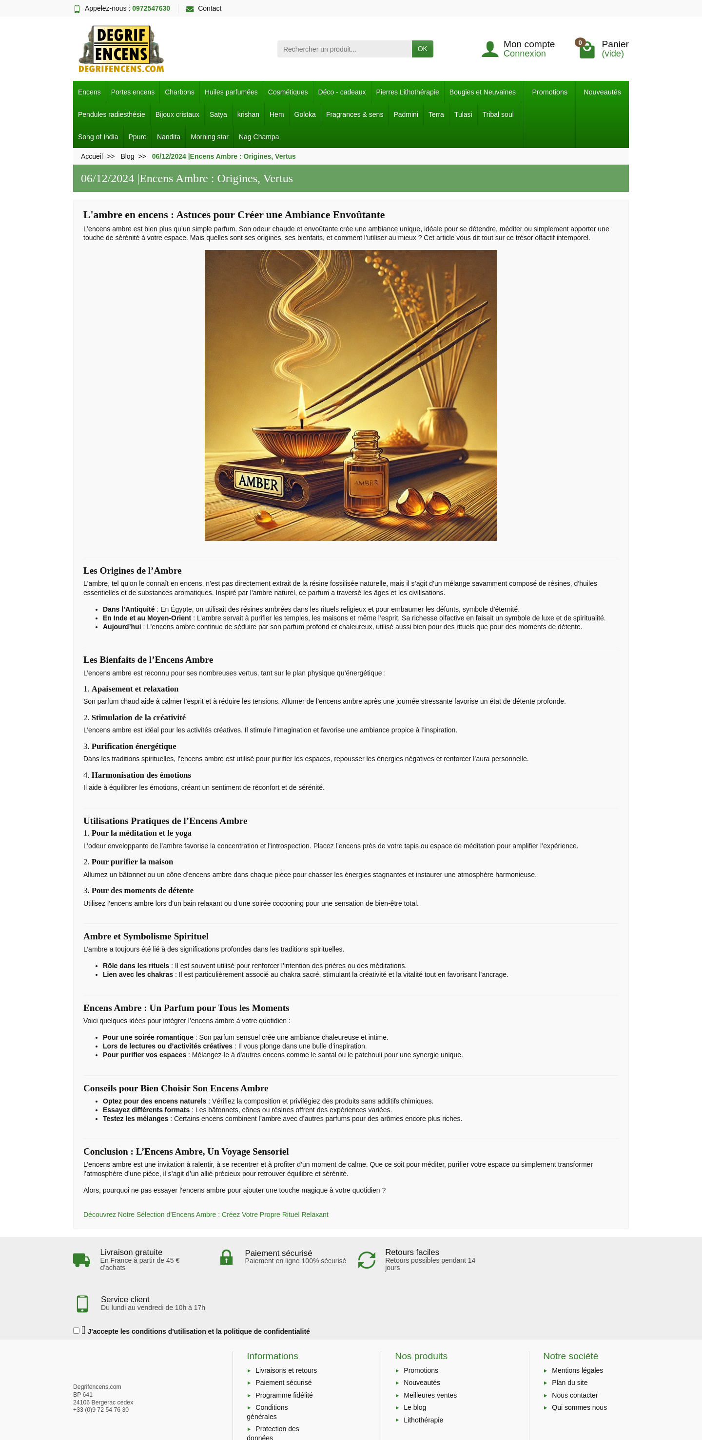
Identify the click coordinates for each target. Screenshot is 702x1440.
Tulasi (463, 114)
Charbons (180, 92)
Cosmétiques (288, 92)
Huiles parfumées (231, 92)
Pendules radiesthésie (111, 114)
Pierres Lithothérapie (407, 92)
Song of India (98, 137)
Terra (436, 114)
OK (423, 49)
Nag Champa (259, 137)
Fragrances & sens (355, 114)
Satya (218, 114)
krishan (248, 114)
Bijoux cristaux (177, 114)
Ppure (138, 137)
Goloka (305, 114)
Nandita (168, 137)
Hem (277, 114)
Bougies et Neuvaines (482, 92)
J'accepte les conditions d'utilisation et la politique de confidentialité (191, 1289)
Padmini (405, 114)
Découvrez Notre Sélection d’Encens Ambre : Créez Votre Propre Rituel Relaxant (206, 1214)
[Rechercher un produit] (344, 48)
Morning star (210, 137)
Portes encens (133, 92)
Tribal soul (498, 114)
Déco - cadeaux (342, 92)
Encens (89, 92)
